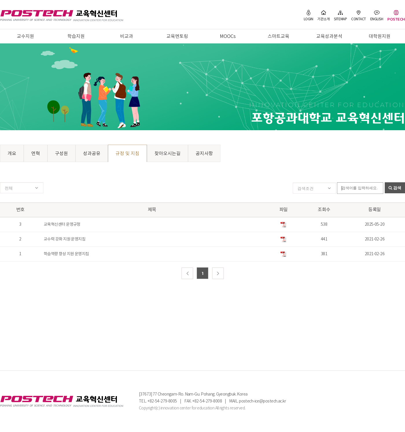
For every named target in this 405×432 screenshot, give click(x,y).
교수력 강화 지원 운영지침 (64, 239)
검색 (397, 187)
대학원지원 (380, 36)
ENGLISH (376, 15)
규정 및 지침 (127, 153)
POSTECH (396, 15)
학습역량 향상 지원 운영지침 (66, 254)
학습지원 (76, 36)
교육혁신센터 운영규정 (62, 224)
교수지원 (25, 36)
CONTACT (358, 15)
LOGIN (308, 15)
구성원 (61, 153)
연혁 (35, 153)
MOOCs (228, 36)
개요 (12, 153)
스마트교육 (278, 36)
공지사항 (204, 153)
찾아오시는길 (167, 153)
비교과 (126, 36)
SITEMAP (340, 15)
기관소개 (323, 15)
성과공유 (91, 153)
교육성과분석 (329, 36)
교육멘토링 (177, 36)
